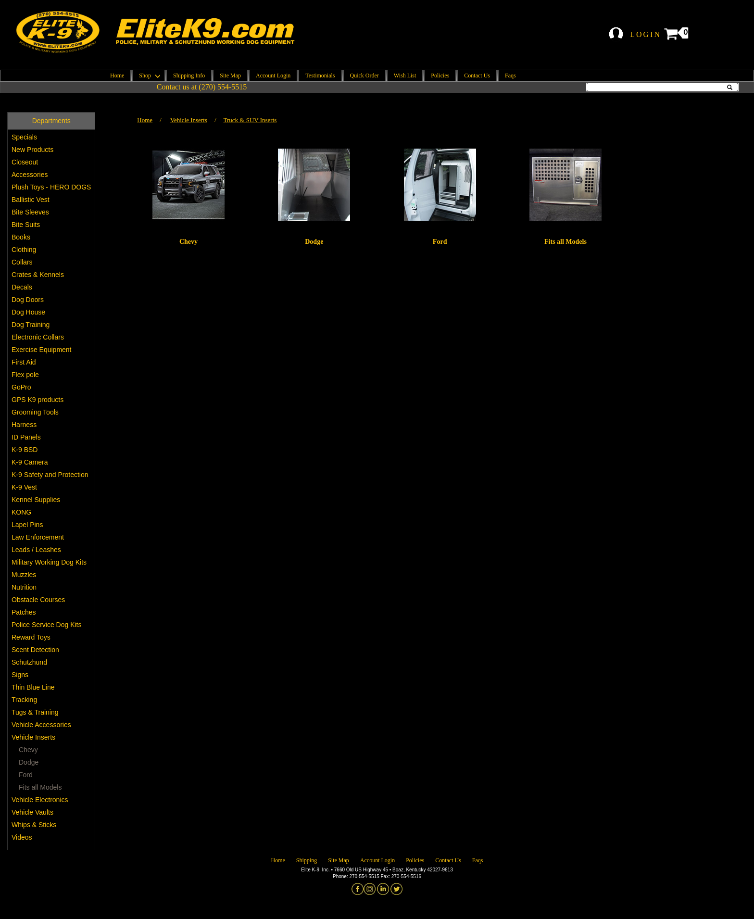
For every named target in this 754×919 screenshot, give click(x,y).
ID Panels (26, 437)
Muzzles (24, 575)
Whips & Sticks (34, 825)
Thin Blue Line (33, 687)
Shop (148, 75)
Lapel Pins (27, 525)
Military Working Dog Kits (49, 562)
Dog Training (31, 324)
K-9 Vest (24, 487)
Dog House (28, 312)
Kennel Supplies (36, 500)
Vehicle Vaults (32, 812)
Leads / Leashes (36, 550)
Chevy (28, 750)
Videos (22, 837)
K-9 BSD (25, 449)
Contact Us (477, 75)
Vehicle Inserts (33, 737)
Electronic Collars (38, 337)
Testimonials (320, 75)
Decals (22, 287)
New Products (32, 149)
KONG (21, 512)
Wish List (405, 75)
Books (21, 237)
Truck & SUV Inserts (250, 120)
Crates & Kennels (38, 274)
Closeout (25, 162)
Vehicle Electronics (40, 800)
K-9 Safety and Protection (50, 474)
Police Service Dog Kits (47, 625)
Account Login (273, 75)
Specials (24, 137)
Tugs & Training (35, 712)
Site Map (230, 75)
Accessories (30, 174)
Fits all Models (40, 787)
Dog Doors (28, 299)
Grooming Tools (35, 412)
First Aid (24, 362)
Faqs (510, 75)
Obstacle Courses (38, 600)
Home (117, 75)
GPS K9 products (37, 399)
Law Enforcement (38, 537)
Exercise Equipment (42, 349)
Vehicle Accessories (41, 725)
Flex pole (25, 374)
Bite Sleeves (30, 212)
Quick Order (364, 75)
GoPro (21, 387)
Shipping (306, 860)
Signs (20, 675)
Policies (440, 75)
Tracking (24, 700)
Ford (26, 775)
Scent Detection (35, 650)
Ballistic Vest (31, 199)
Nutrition (24, 587)
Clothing (24, 249)
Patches (24, 612)
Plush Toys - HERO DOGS (51, 187)
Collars (22, 262)
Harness (24, 424)
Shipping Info (189, 75)
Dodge (28, 762)
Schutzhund (29, 662)
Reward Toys (31, 637)
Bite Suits (26, 224)
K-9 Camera (30, 462)
